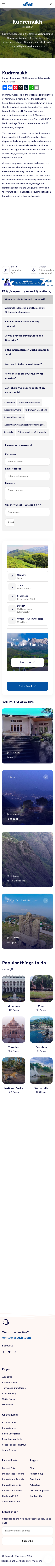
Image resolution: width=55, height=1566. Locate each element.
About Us (7, 1376)
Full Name (10, 454)
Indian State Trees (12, 1490)
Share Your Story (11, 1501)
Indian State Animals (13, 1479)
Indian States (9, 1428)
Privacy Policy (9, 1382)
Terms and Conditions (14, 1388)
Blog (32, 1468)
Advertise (35, 1485)
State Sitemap (9, 1450)
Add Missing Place (39, 1490)
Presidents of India (12, 1439)
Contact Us (36, 1496)
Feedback (35, 1479)
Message (10, 483)
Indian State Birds (11, 1485)
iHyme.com (36, 1560)
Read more (27, 662)
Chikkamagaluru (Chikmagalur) (36, 78)
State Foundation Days (14, 1444)
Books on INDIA (10, 1496)
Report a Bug (36, 1473)
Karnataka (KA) (24, 588)
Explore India (9, 1422)
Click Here (22, 622)
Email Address (13, 468)
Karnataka (15, 78)
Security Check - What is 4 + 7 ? (23, 504)
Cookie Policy (9, 1393)
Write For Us (8, 1399)
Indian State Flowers (13, 1473)
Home (5, 78)
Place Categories (11, 1433)
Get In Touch (27, 686)
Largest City (8, 1468)
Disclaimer (7, 1404)
